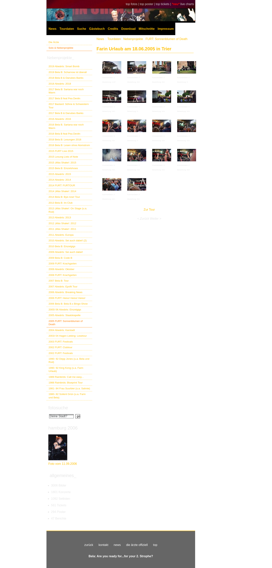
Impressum (166, 28)
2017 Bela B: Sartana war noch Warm (66, 91)
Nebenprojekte (133, 39)
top (155, 544)
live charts (187, 4)
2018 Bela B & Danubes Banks (66, 77)
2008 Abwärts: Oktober (61, 269)
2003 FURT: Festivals (61, 341)
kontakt (103, 544)
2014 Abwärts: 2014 (60, 179)
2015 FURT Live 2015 (61, 151)
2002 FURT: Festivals (61, 353)
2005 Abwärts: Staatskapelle (65, 315)
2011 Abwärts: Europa (61, 234)
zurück (88, 544)
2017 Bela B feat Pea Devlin (64, 98)
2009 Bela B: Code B (60, 257)
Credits (113, 28)
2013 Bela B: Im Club (61, 202)
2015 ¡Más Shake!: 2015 (62, 162)
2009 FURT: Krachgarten (62, 263)
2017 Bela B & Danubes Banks (66, 113)
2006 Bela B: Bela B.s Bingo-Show (68, 303)
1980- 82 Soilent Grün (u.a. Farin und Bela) (67, 396)
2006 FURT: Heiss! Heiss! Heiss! (67, 298)
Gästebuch (97, 28)
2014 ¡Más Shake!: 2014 (62, 191)
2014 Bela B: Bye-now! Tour (64, 196)
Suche (81, 28)
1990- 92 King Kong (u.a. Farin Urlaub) (66, 369)
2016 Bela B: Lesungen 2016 (65, 139)
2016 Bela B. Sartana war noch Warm (66, 126)
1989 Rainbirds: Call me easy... (66, 377)
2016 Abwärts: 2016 (60, 119)
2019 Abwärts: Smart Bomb (64, 66)
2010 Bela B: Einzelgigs (62, 246)
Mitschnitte (147, 28)
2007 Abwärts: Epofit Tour (63, 286)
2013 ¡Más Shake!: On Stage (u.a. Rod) (68, 210)
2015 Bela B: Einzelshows (63, 168)
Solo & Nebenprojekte (61, 47)
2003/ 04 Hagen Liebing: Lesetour (68, 335)
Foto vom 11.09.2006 (62, 463)
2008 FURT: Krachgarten (62, 275)
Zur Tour (149, 209)
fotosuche (58, 407)
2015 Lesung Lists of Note (63, 156)
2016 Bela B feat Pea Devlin (64, 133)
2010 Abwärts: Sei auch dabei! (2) (68, 240)
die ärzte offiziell (137, 544)
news (117, 544)
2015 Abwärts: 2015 (60, 174)
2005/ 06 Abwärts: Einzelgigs (65, 309)
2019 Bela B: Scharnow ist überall (68, 72)
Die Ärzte (54, 42)
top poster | (148, 4)
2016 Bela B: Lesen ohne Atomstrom (69, 145)
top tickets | (164, 4)
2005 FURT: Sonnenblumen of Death (66, 323)
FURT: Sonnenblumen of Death (166, 39)
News (52, 28)
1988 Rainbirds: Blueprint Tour (66, 382)
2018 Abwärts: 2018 (60, 83)
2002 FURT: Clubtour (60, 347)
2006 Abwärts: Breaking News (65, 292)
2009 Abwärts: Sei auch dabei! (66, 252)
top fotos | (133, 4)
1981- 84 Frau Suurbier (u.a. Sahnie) (69, 388)
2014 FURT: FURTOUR (62, 185)
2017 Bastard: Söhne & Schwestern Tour (69, 106)
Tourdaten (67, 28)
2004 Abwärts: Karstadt (62, 330)
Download (128, 28)
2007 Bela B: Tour (59, 280)
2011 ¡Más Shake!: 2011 (62, 229)
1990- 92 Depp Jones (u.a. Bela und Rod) (69, 360)
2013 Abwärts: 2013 (60, 217)
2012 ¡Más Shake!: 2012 (62, 223)
